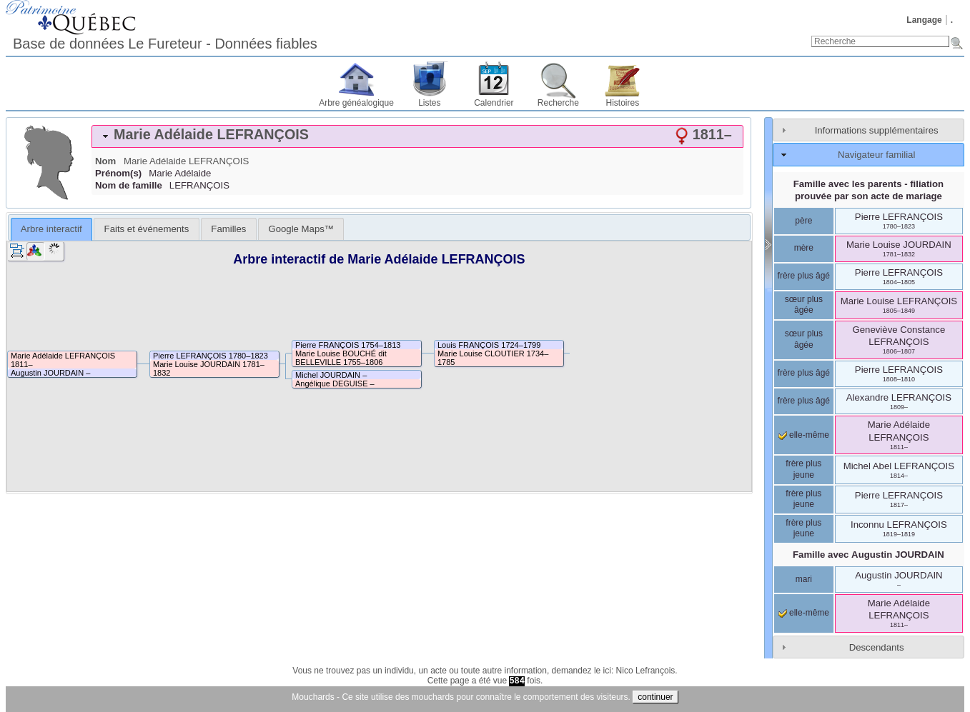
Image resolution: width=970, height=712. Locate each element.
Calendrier (493, 103)
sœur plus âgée (804, 305)
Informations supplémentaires (877, 130)
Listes (429, 103)
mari (804, 579)
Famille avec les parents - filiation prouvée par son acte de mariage (868, 190)
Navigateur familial (876, 154)
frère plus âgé (804, 276)
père (803, 221)
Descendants (876, 647)
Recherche (558, 103)
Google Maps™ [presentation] (301, 229)
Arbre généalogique (356, 103)
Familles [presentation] (228, 229)
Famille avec (868, 554)
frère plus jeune (803, 469)
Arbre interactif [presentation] (51, 229)
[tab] (417, 136)
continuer (655, 697)
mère (803, 248)
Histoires (623, 103)
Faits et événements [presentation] (146, 229)
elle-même (803, 435)
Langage (923, 20)
